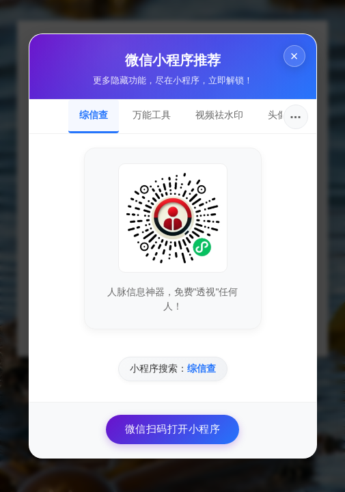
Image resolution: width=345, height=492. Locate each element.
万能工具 (152, 114)
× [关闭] (294, 56)
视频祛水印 (219, 114)
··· (295, 116)
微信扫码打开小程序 (173, 429)
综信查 (93, 114)
